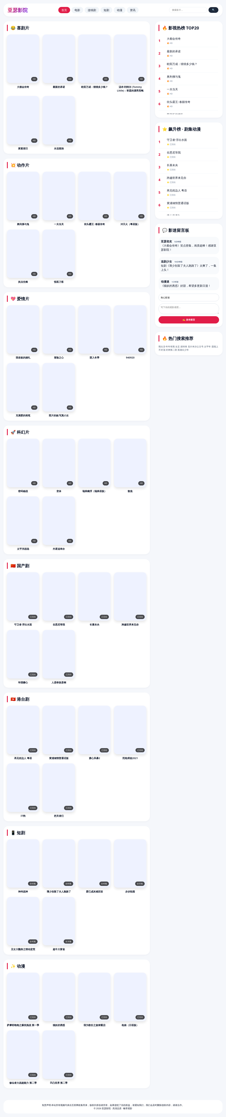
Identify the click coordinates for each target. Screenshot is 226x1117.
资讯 (132, 10)
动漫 (119, 10)
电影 (77, 10)
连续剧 (92, 10)
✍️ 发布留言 (188, 319)
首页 (64, 10)
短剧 (106, 10)
